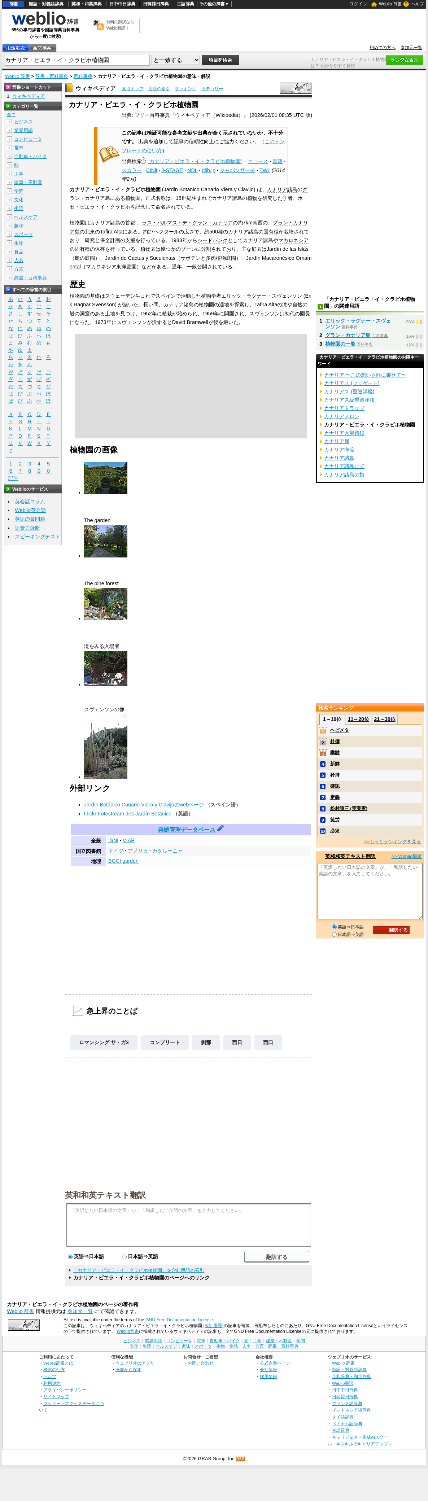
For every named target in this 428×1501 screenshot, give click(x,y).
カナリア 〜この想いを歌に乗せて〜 (365, 375)
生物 (18, 243)
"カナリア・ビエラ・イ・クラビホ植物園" (195, 161)
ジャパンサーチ (237, 170)
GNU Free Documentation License (179, 1319)
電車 (18, 147)
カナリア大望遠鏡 (344, 433)
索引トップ (133, 88)
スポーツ (23, 234)
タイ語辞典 (343, 1416)
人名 (18, 260)
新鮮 (335, 763)
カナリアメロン (341, 416)
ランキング (185, 88)
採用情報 (268, 1376)
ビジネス (23, 121)
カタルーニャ (167, 851)
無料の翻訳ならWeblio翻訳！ (120, 25)
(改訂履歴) (213, 1325)
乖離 (335, 752)
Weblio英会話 (30, 510)
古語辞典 (185, 3)
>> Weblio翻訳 (407, 856)
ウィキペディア (95, 89)
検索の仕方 (54, 1369)
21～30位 (385, 719)
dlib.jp (208, 170)
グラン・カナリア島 (348, 335)
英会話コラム (30, 501)
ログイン (358, 3)
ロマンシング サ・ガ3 (104, 1042)
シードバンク (212, 240)
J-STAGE (172, 170)
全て (11, 115)
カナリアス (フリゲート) (352, 383)
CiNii (151, 170)
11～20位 (358, 719)
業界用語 (23, 130)
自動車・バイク (30, 156)
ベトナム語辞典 (347, 1423)
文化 (18, 199)
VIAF (128, 840)
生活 (18, 208)
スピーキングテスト (37, 536)
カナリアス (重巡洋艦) (349, 391)
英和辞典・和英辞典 (351, 1376)
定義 (335, 797)
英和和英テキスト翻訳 (105, 1194)
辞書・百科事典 (51, 76)
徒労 (335, 819)
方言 (18, 269)
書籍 (277, 161)
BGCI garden (123, 861)
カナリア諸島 (282, 189)
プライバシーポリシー (65, 1389)
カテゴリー (212, 88)
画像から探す (128, 1369)
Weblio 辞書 (390, 3)
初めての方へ (383, 47)
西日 (237, 1042)
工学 (18, 173)
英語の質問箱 (30, 519)
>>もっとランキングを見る (392, 841)
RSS (240, 1459)
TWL (264, 170)
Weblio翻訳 (342, 1383)
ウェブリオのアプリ (134, 1363)
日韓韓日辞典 (156, 3)
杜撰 (335, 741)
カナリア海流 (339, 449)
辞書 (13, 3)
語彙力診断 (27, 528)
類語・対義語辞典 (46, 3)
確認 (335, 786)
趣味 (18, 225)
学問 (18, 191)
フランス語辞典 (347, 1403)
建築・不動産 (28, 182)
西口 (268, 1042)
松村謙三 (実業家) (348, 808)
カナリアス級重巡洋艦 (349, 400)
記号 (13, 478)
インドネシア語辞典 (351, 1410)
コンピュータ (28, 139)
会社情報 (268, 1369)
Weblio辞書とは (58, 1363)
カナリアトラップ (344, 408)
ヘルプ (417, 3)
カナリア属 (336, 441)
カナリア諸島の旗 (344, 474)
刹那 (206, 1042)
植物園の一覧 (340, 344)
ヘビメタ (339, 730)
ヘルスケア (26, 217)
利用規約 (52, 1383)
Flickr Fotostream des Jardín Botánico (127, 814)
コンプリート (165, 1042)
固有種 (271, 232)
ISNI (113, 840)
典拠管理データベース (186, 830)
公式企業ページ (275, 1363)
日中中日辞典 (122, 3)
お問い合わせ (201, 1363)
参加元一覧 (411, 47)
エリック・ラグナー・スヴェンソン (261, 296)
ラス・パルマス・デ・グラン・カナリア (187, 223)
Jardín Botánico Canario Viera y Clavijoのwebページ (144, 805)
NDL (192, 170)
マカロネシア (293, 240)
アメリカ (138, 851)
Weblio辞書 (128, 1331)
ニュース (258, 161)
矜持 (335, 775)
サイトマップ (56, 1396)
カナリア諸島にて (344, 466)
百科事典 (83, 76)
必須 (335, 830)
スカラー (132, 170)
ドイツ (115, 851)
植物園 (132, 198)
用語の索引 (159, 88)
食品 (18, 251)
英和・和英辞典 (86, 3)
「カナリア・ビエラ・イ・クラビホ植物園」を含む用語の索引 (138, 1270)
